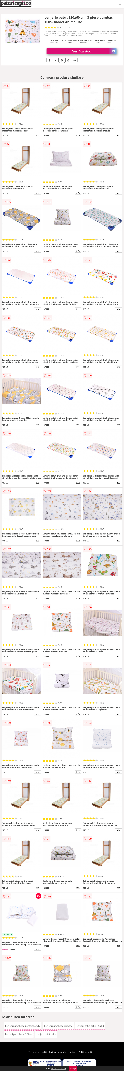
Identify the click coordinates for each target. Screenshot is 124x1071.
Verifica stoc (94, 51)
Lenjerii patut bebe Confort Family (22, 1025)
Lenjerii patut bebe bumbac (58, 1025)
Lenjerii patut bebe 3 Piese (18, 1034)
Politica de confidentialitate (63, 1052)
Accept (73, 1068)
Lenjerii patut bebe (46, 1034)
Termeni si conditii (38, 1052)
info (37, 135)
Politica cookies (86, 1052)
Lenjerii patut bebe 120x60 (90, 1025)
